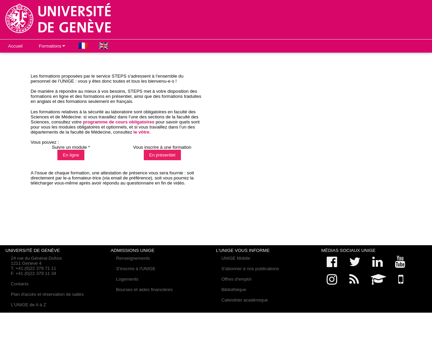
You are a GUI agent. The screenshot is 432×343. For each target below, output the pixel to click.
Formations (52, 46)
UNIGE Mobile (235, 258)
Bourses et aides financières (144, 289)
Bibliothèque (233, 289)
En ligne (71, 155)
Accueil (15, 46)
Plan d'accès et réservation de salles (47, 294)
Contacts (20, 283)
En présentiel (162, 155)
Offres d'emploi (236, 279)
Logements (127, 279)
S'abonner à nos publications (250, 268)
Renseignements (133, 258)
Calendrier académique (244, 300)
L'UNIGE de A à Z (28, 304)
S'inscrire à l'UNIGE (136, 268)
